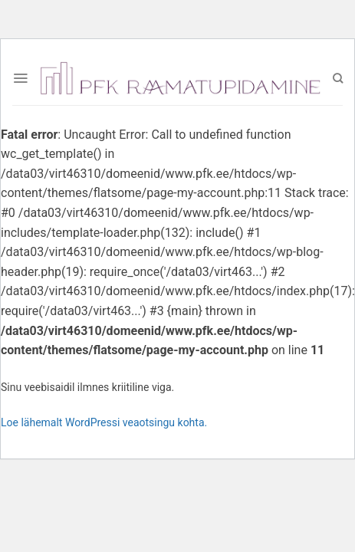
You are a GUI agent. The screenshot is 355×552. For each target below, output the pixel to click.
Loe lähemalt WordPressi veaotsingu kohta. (104, 422)
